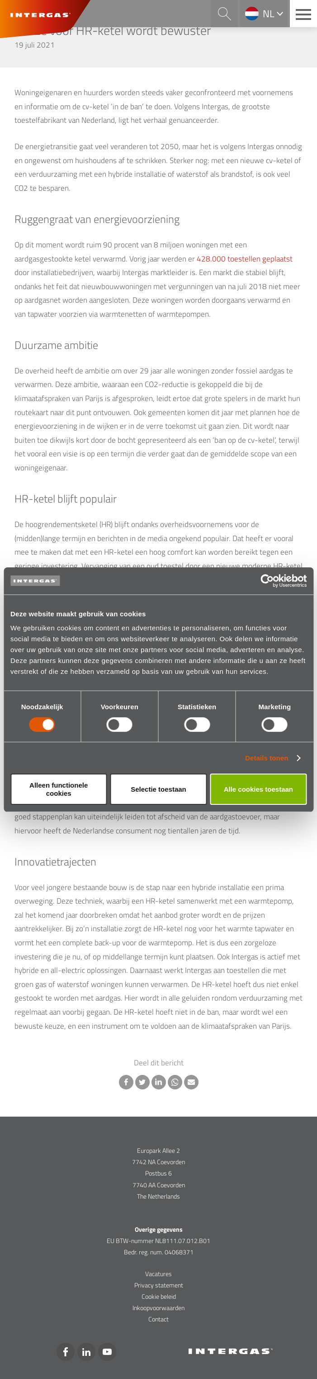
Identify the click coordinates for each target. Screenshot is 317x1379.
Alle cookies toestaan (258, 789)
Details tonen (266, 758)
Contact (158, 1319)
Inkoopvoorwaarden (158, 1307)
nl (268, 13)
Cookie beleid (159, 1296)
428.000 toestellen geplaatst (245, 259)
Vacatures (158, 1273)
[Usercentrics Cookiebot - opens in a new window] (267, 580)
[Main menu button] (303, 13)
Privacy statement (158, 1285)
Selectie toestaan (158, 789)
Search (224, 13)
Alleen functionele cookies (58, 789)
